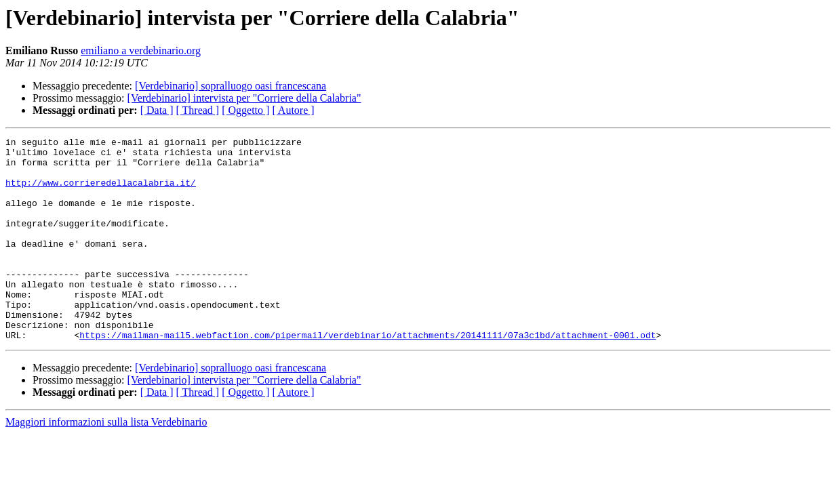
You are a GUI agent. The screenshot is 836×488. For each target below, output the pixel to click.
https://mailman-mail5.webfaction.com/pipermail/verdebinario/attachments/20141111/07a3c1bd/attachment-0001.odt (367, 375)
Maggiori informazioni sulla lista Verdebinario (106, 462)
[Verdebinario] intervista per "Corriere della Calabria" (244, 98)
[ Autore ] (293, 110)
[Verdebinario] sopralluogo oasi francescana (230, 86)
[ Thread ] (198, 110)
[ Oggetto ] (245, 110)
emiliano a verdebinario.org (141, 50)
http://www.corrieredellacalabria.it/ (100, 192)
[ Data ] (157, 110)
